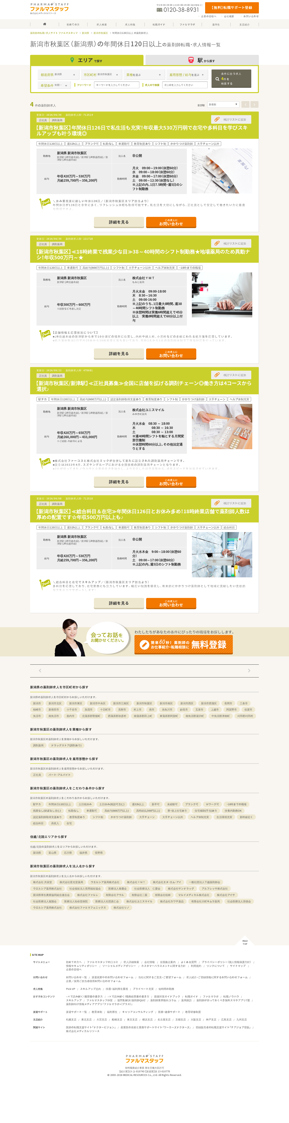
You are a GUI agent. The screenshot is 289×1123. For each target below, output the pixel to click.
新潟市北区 (55, 703)
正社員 (37, 775)
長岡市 (228, 703)
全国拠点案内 (168, 962)
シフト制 (98, 817)
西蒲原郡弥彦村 (117, 716)
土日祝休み (85, 804)
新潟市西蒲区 (209, 703)
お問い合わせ (251, 16)
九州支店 (241, 1019)
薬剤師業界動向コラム (163, 1000)
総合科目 (38, 823)
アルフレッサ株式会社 (215, 888)
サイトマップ (238, 966)
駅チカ (37, 804)
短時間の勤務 (166, 989)
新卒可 (156, 804)
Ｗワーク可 (212, 804)
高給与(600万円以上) (117, 810)
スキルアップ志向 (90, 989)
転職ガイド (191, 996)
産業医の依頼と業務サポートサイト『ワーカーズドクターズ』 (156, 1027)
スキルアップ (74, 1000)
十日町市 (105, 709)
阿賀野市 (231, 709)
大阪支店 (196, 1019)
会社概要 (229, 16)
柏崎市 (37, 709)
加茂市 (89, 709)
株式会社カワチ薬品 (172, 901)
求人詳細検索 (131, 962)
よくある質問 (188, 962)
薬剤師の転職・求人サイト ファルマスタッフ (54, 33)
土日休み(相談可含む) (111, 804)
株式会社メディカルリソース (83, 1031)
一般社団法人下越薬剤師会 (204, 882)
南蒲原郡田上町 (143, 716)
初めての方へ (74, 962)
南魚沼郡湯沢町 (195, 716)
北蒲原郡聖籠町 (91, 716)
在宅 (69, 823)
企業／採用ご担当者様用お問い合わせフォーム (93, 981)
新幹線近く (246, 817)
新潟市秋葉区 (101, 33)
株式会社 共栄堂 (42, 882)
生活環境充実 (224, 817)
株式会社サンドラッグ (181, 888)
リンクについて (216, 966)
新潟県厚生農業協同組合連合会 (51, 895)
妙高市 (184, 709)
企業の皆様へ (209, 16)
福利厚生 (112, 1012)
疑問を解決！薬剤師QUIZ (131, 1000)
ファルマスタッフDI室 (99, 1000)
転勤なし (73, 810)
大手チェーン (147, 817)
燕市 (151, 709)
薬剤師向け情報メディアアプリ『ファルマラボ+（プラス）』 (99, 1004)
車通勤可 (91, 810)
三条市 (244, 703)
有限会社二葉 (139, 895)
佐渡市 (248, 709)
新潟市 (37, 703)
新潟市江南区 (121, 703)
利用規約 (196, 966)
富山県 (52, 852)
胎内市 (70, 716)
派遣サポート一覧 (76, 1012)
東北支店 (86, 1019)
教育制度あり (77, 817)
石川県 (68, 852)
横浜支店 (147, 1019)
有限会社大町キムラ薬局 (205, 901)
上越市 (215, 709)
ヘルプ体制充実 (200, 817)
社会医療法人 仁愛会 (147, 888)
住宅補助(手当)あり (206, 810)
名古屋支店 (164, 1019)
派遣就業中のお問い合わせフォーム (112, 977)
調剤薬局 (38, 745)
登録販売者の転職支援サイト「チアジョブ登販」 (223, 1027)
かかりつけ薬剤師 (121, 817)
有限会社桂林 (163, 895)
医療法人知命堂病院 (76, 901)
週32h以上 (138, 804)
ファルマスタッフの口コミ (102, 962)
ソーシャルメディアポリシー (119, 966)
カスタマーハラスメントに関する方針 (163, 966)
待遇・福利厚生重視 (117, 989)
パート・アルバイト (60, 775)
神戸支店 (211, 1019)
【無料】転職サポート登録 (232, 7)
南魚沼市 (54, 716)
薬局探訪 (186, 1000)
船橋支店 (117, 1019)
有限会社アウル (115, 895)
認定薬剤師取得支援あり (47, 817)
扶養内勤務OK (233, 810)
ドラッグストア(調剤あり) (66, 745)
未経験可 (172, 804)
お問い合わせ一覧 (76, 977)
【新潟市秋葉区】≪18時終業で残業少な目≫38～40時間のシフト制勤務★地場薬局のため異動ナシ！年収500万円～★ (143, 254)
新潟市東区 (75, 703)
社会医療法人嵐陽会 (45, 901)
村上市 (137, 709)
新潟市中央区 (98, 703)
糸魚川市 (167, 709)
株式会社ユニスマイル (139, 901)
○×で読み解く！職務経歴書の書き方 (129, 996)
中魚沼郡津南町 (221, 716)
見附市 (122, 709)
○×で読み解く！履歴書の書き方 (84, 996)
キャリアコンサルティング (137, 1012)
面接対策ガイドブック (167, 996)
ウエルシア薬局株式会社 (105, 882)
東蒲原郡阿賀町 (169, 716)
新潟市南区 (166, 703)
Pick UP (70, 989)
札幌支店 (71, 1019)
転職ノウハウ (231, 996)
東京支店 (132, 1019)
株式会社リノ (121, 907)
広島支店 (226, 1019)
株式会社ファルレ (87, 895)
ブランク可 (191, 804)
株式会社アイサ (226, 895)
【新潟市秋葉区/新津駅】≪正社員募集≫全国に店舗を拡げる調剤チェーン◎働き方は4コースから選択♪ (144, 385)
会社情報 (149, 962)
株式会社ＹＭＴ (136, 882)
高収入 (55, 823)
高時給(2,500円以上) (148, 810)
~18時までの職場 (236, 804)
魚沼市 (37, 716)
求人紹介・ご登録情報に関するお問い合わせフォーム (217, 977)
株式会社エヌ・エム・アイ (167, 882)
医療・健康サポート (169, 1012)
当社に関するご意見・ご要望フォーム (159, 977)
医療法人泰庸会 (117, 888)
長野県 (99, 852)
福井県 (83, 852)
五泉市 (199, 709)
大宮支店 (102, 1019)
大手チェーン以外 (172, 817)
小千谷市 (72, 709)
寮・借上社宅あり (177, 810)
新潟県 (85, 33)
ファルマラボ (211, 996)
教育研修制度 (193, 1012)
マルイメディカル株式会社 (193, 895)
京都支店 (180, 1019)
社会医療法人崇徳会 (239, 901)
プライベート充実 (143, 989)
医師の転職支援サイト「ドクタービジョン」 (91, 1027)
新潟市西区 (186, 703)
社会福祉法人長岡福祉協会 (85, 888)
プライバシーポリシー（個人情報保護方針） (226, 962)
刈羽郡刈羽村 (245, 716)
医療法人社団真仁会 (107, 901)
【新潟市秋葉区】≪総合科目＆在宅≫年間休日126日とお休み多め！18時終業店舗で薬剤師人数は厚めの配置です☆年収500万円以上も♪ (143, 514)
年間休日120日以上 (60, 804)
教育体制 (97, 1012)
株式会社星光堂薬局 (71, 882)
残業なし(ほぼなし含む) (47, 810)
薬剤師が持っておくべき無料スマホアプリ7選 (223, 1000)
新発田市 (54, 709)
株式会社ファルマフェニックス (87, 907)
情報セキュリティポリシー (81, 966)
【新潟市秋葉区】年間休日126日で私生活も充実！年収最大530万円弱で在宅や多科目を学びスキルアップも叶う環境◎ (142, 130)
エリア (86, 60)
